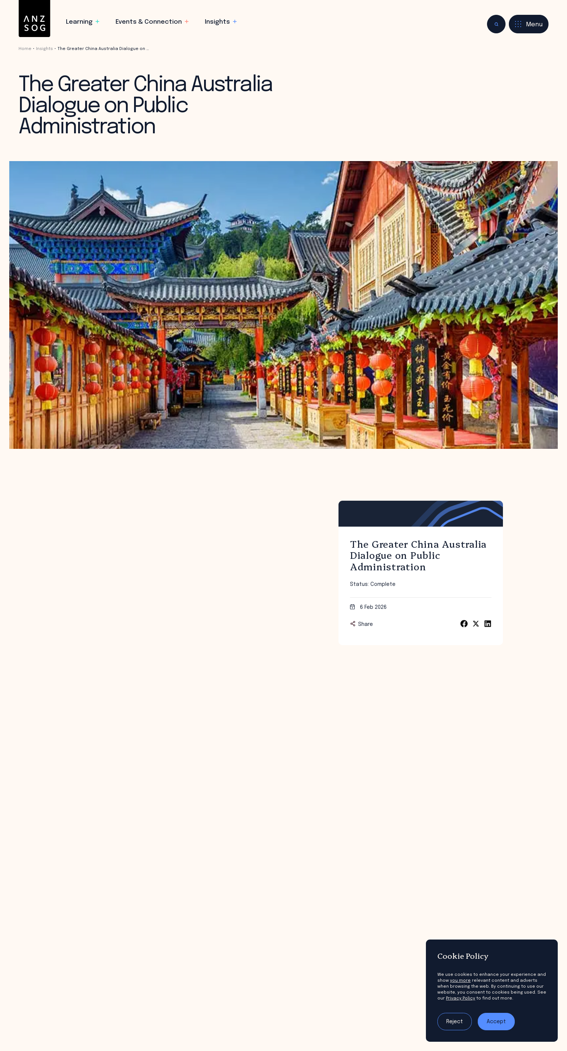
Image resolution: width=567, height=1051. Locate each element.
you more (460, 980)
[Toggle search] (496, 24)
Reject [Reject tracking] (454, 1021)
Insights (44, 49)
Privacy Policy (460, 998)
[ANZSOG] (34, 18)
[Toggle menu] (528, 24)
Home (25, 49)
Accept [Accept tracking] (496, 1021)
